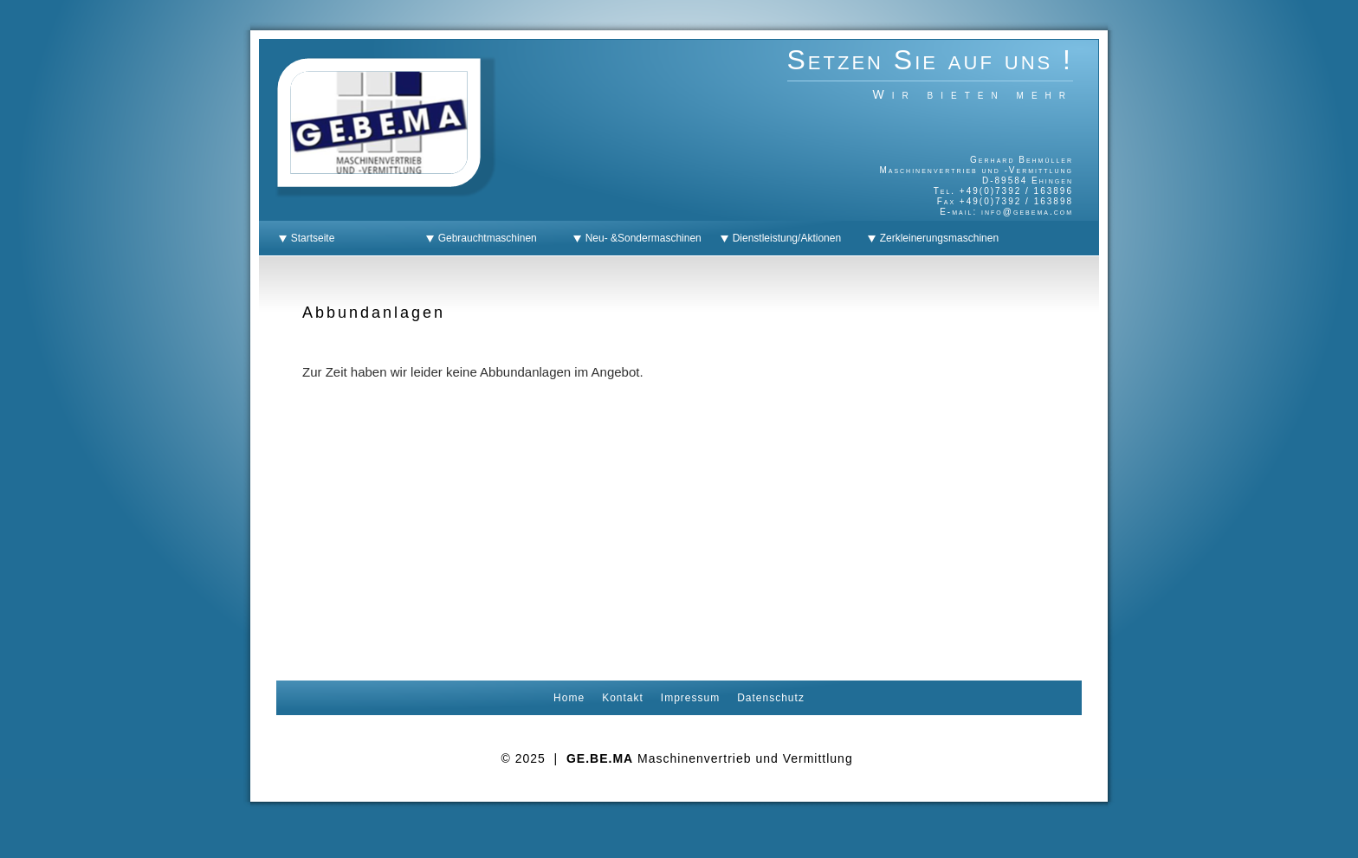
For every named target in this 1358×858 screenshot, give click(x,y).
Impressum (690, 698)
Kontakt (622, 698)
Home (569, 698)
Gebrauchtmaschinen (484, 238)
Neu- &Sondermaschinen (640, 238)
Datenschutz (771, 698)
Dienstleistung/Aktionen (784, 238)
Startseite (309, 238)
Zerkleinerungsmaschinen (936, 238)
